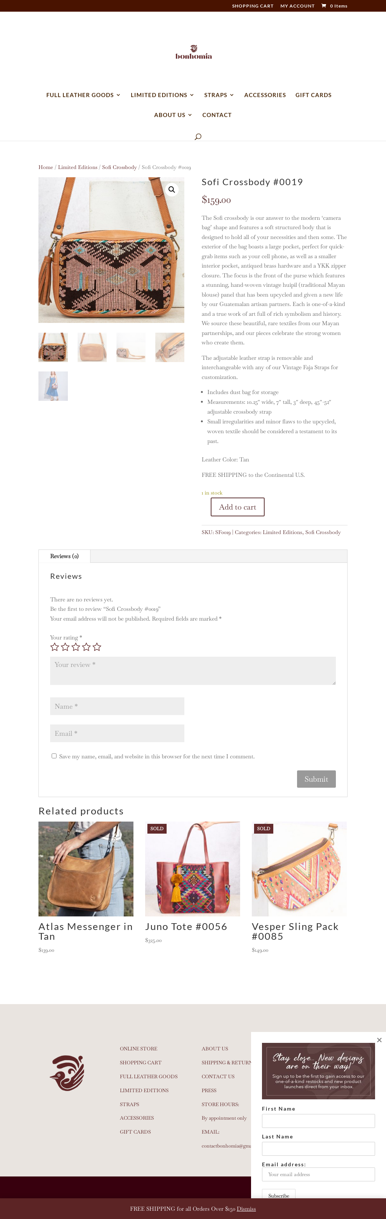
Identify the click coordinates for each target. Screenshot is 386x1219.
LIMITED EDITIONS (159, 95)
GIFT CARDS (314, 95)
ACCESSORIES (265, 95)
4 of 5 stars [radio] (86, 646)
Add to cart (237, 507)
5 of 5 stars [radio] (96, 646)
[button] (172, 189)
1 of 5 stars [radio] (54, 646)
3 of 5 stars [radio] (75, 646)
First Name (279, 1108)
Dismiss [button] (246, 1208)
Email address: (318, 1171)
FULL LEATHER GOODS (80, 95)
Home (45, 167)
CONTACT (217, 115)
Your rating (66, 637)
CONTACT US (218, 1076)
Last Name (277, 1136)
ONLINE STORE (138, 1049)
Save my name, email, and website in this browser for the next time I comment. (157, 756)
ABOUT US (169, 115)
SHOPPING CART (253, 6)
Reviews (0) (64, 556)
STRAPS (215, 95)
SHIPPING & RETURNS (228, 1062)
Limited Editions (77, 167)
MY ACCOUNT (297, 6)
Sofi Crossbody (119, 167)
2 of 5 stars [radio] (65, 646)
